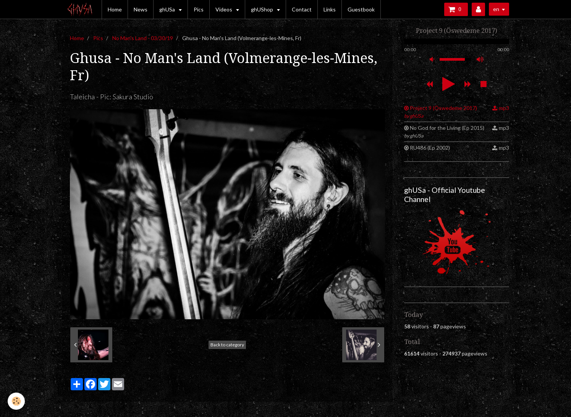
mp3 (504, 108)
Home (115, 9)
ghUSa (167, 9)
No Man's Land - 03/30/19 (142, 38)
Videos (224, 9)
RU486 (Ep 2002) (430, 147)
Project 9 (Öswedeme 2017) (440, 112)
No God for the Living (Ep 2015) (444, 131)
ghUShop (262, 9)
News (140, 9)
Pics (199, 9)
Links (330, 9)
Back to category (227, 345)
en (496, 9)
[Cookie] (16, 401)
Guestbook (361, 9)
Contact (302, 9)
